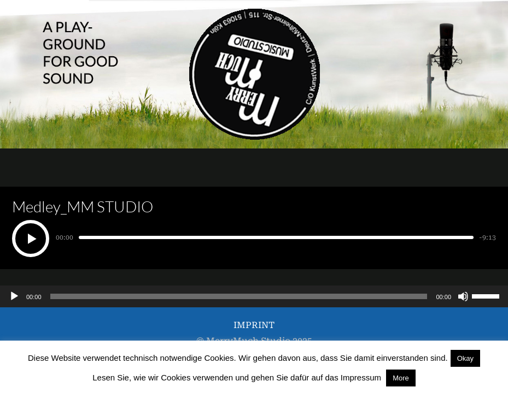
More (401, 378)
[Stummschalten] (463, 296)
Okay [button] (465, 358)
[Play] (30, 238)
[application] (254, 296)
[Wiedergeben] (14, 296)
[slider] (239, 296)
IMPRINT (254, 325)
